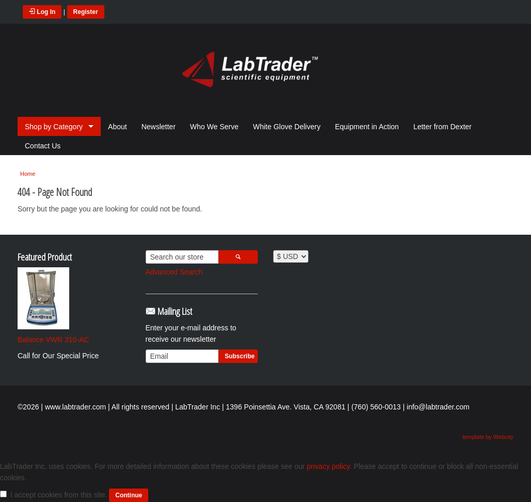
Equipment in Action (367, 127)
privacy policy (328, 466)
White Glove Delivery (287, 127)
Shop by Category (54, 127)
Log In (42, 12)
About (117, 127)
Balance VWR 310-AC (53, 340)
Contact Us (42, 146)
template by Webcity (487, 437)
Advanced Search (174, 272)
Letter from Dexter (442, 127)
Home (27, 174)
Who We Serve (214, 127)
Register (85, 12)
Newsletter (159, 127)
